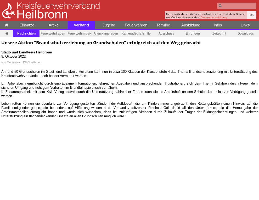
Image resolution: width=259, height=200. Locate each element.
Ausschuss (166, 33)
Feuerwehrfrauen (53, 33)
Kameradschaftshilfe (136, 33)
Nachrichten (26, 33)
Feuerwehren (136, 25)
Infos (218, 25)
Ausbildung (190, 25)
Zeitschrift (219, 33)
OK (252, 15)
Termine (163, 25)
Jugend (109, 25)
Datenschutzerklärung (214, 17)
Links (245, 25)
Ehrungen (193, 33)
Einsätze (26, 25)
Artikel (54, 25)
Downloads (246, 33)
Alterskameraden (106, 33)
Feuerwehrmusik (79, 33)
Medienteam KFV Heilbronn (24, 62)
